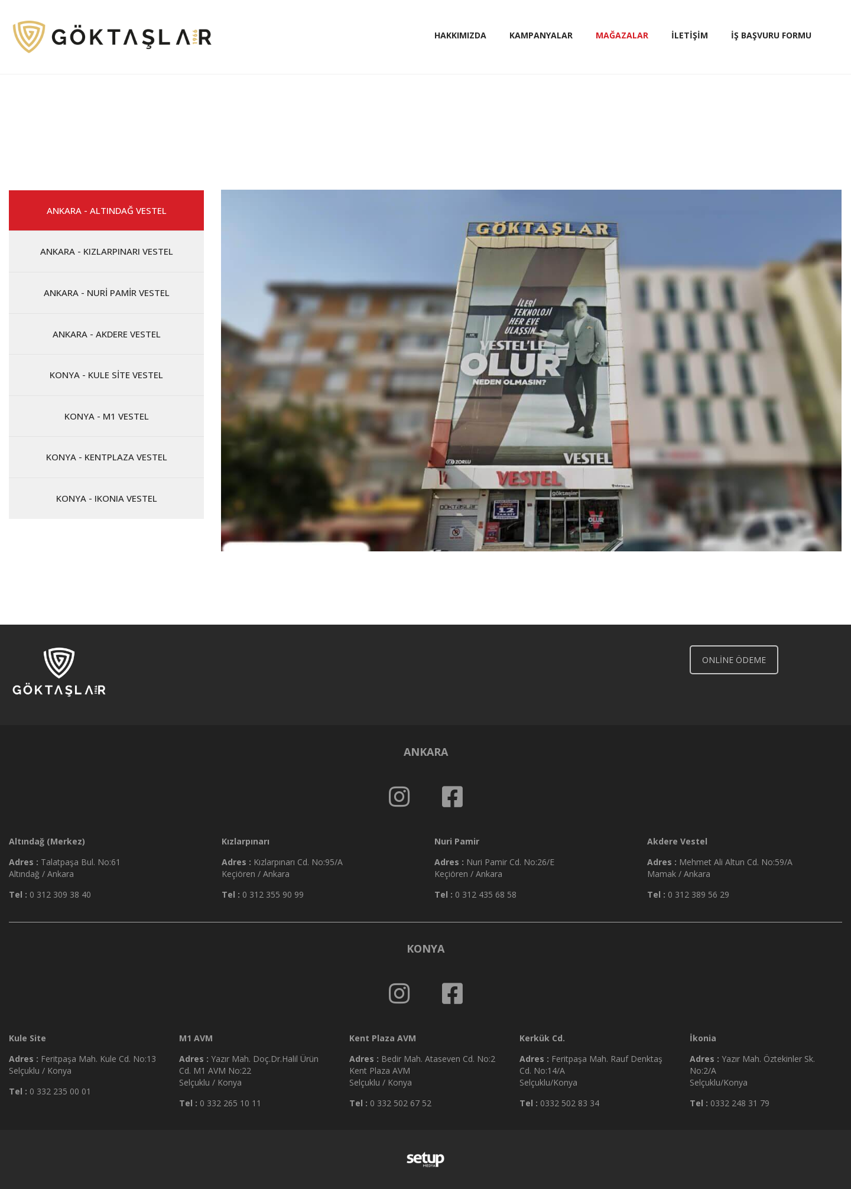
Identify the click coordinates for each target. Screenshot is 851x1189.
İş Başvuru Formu (771, 35)
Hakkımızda (460, 35)
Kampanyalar (541, 35)
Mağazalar (622, 35)
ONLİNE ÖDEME (734, 659)
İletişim (689, 35)
